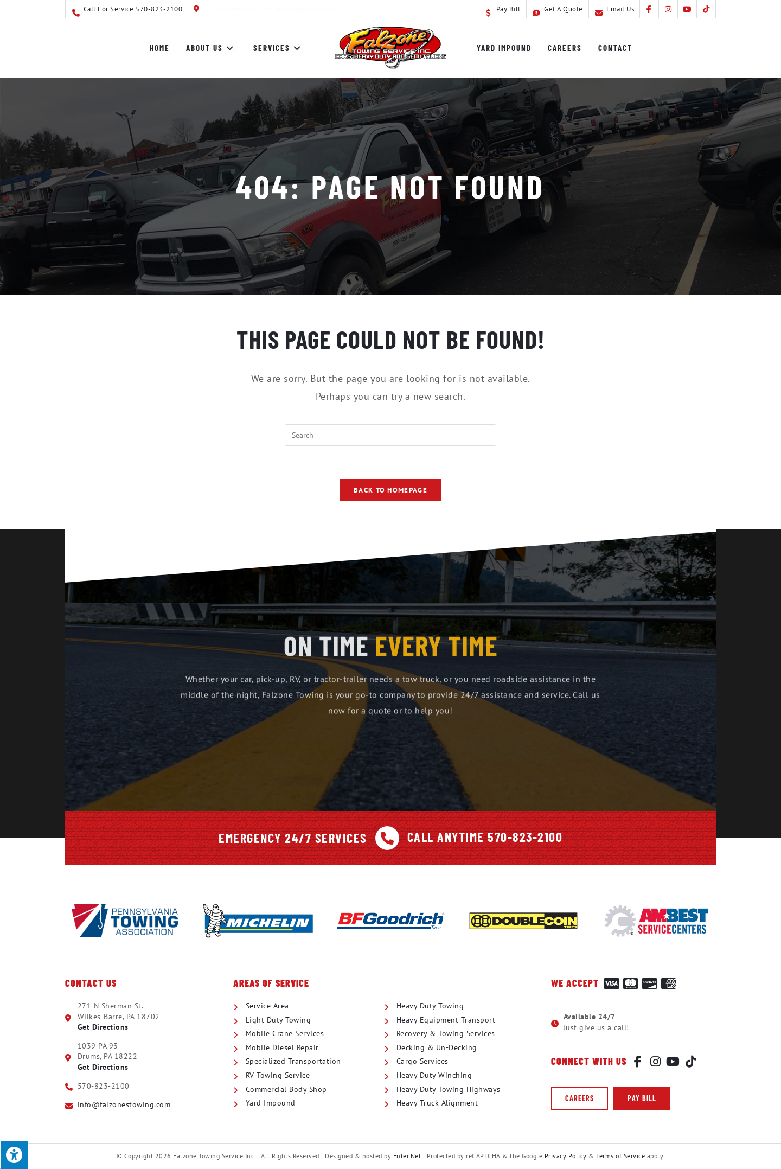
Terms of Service (620, 1156)
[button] (579, 1098)
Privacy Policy (566, 1156)
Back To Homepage (390, 490)
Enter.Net (407, 1156)
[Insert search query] (390, 435)
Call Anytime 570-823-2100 (485, 837)
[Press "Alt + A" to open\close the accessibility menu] (14, 1155)
